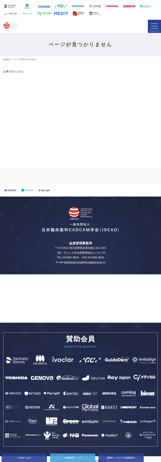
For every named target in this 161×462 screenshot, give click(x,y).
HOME (6, 59)
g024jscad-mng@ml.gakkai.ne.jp (84, 262)
